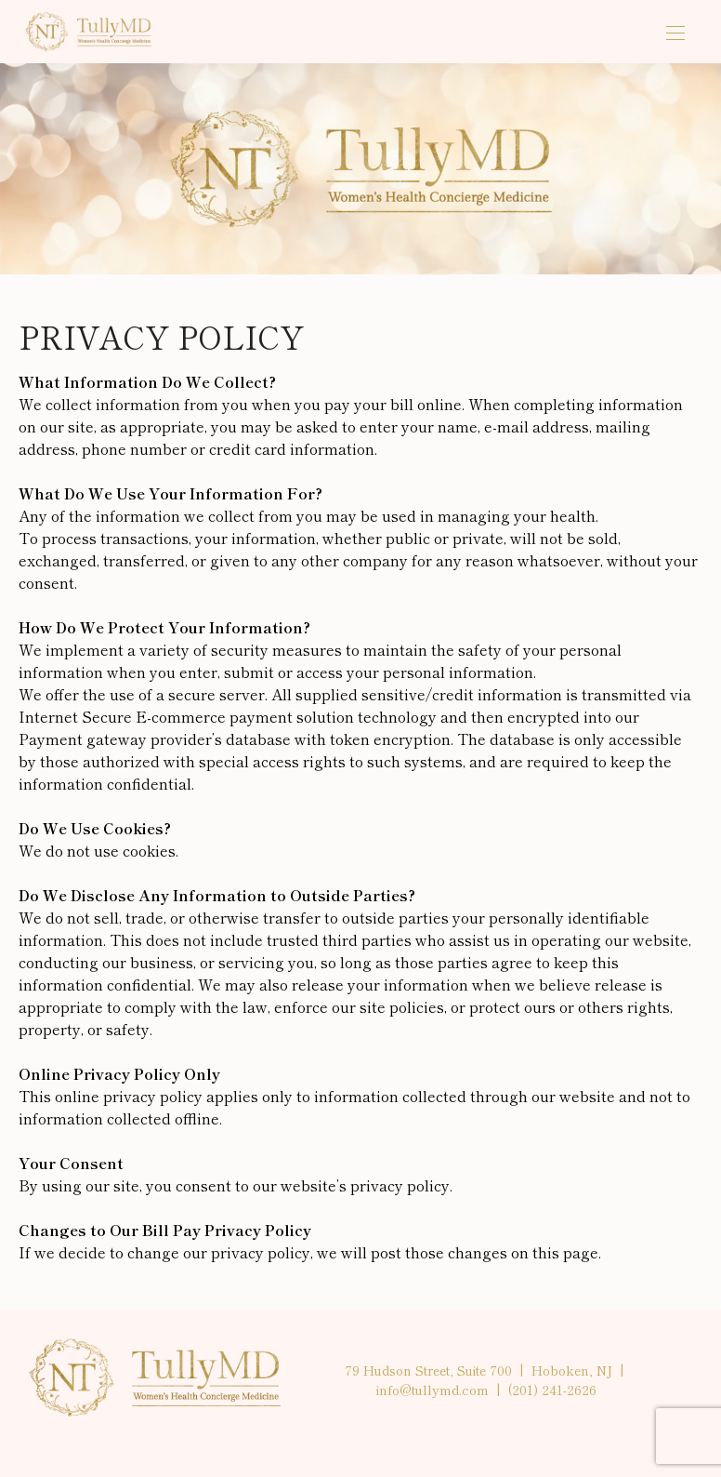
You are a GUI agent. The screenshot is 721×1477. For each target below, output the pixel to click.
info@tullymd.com (432, 1389)
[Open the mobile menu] (675, 34)
